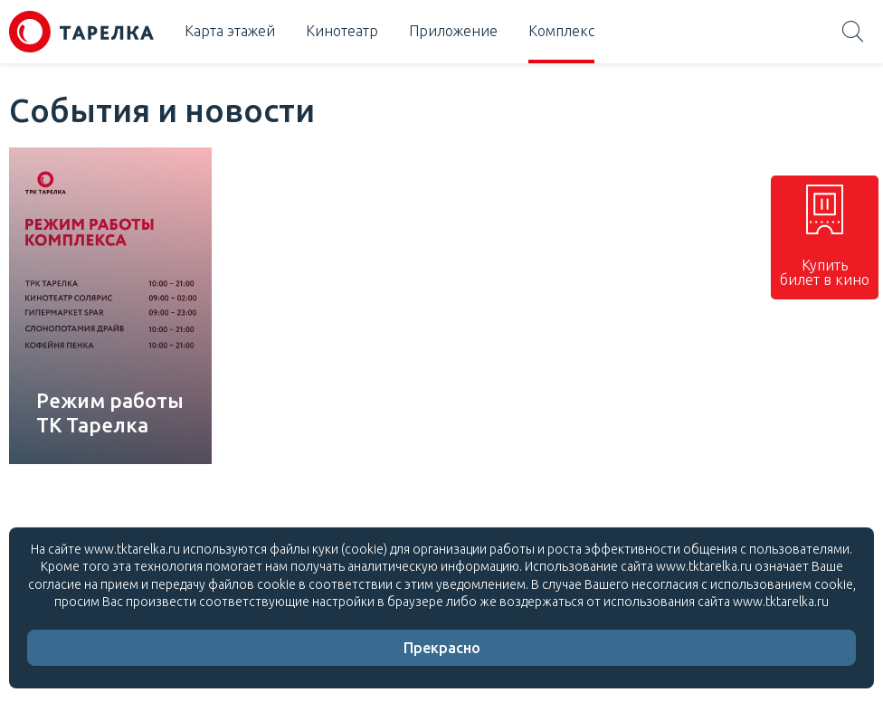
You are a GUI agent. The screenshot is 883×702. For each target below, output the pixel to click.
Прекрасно (442, 648)
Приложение (453, 31)
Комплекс (561, 31)
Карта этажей (230, 31)
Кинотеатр (342, 31)
